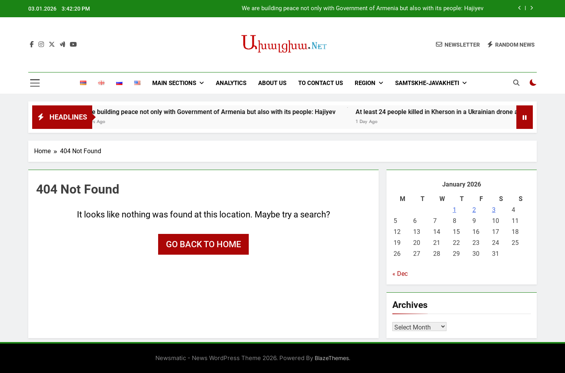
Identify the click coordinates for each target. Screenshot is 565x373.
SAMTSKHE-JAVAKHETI (427, 83)
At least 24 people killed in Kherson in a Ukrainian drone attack (452, 112)
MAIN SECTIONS (174, 83)
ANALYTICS (231, 83)
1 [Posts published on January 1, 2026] (454, 210)
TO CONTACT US (320, 83)
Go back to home (203, 244)
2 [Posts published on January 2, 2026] (474, 210)
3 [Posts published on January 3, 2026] (494, 210)
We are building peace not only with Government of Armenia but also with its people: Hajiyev (362, 8)
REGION (365, 83)
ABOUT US (272, 83)
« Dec (400, 273)
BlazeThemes (332, 358)
